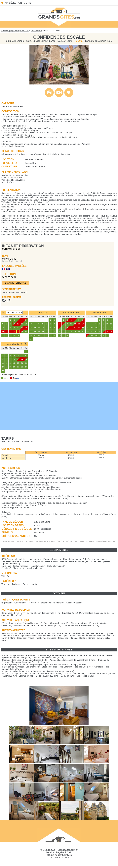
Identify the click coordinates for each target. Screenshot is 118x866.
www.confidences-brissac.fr (14, 292)
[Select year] (18, 312)
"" (6, 603)
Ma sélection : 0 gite (18, 3)
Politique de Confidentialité (59, 855)
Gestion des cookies (59, 857)
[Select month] (10, 312)
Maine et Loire (36, 31)
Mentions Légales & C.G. (59, 852)
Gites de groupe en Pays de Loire (15, 31)
